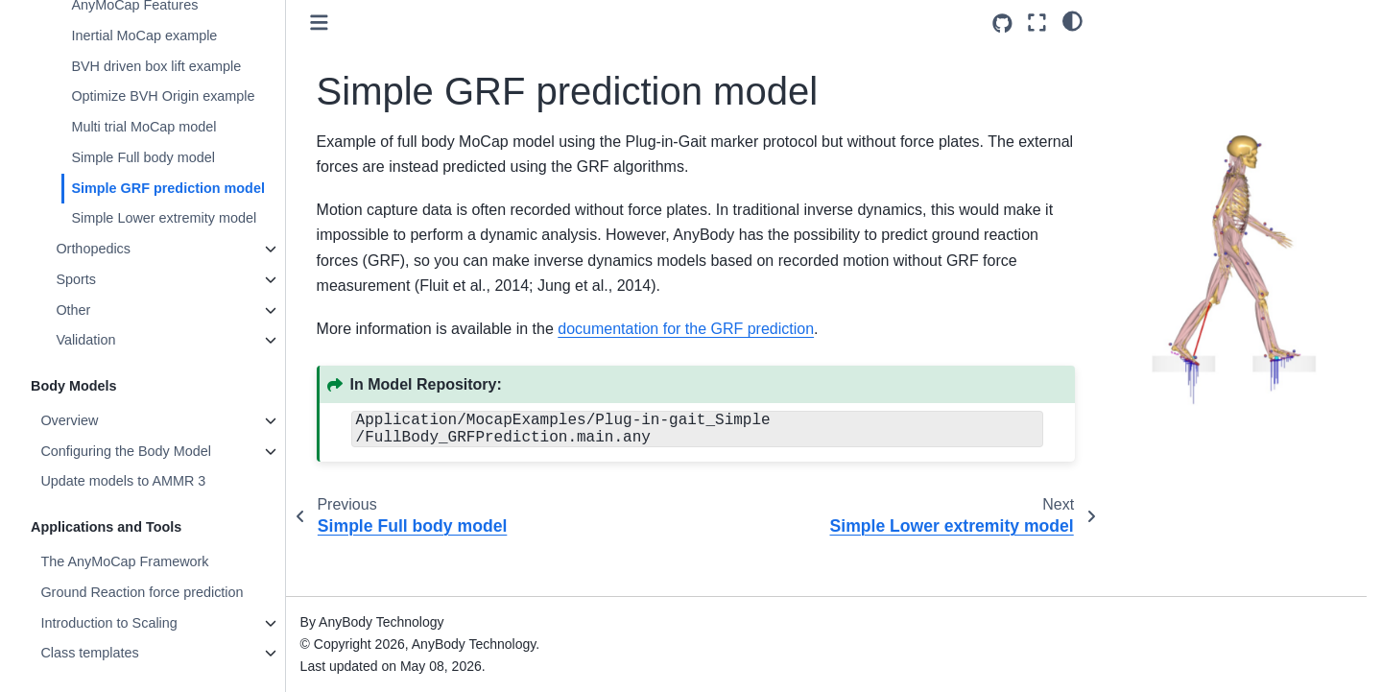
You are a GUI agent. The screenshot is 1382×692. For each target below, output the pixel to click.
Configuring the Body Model (125, 451)
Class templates (89, 652)
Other (73, 310)
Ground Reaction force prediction (141, 592)
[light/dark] (1072, 20)
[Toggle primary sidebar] (319, 22)
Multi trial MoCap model (143, 126)
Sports (76, 279)
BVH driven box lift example (156, 66)
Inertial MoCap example (144, 35)
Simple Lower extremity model (163, 218)
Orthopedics (93, 248)
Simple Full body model (143, 157)
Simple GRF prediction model (168, 188)
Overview (69, 420)
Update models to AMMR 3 (122, 481)
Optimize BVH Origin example (162, 96)
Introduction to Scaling (108, 623)
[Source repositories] (1002, 23)
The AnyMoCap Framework (124, 561)
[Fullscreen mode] (1037, 22)
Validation (85, 339)
